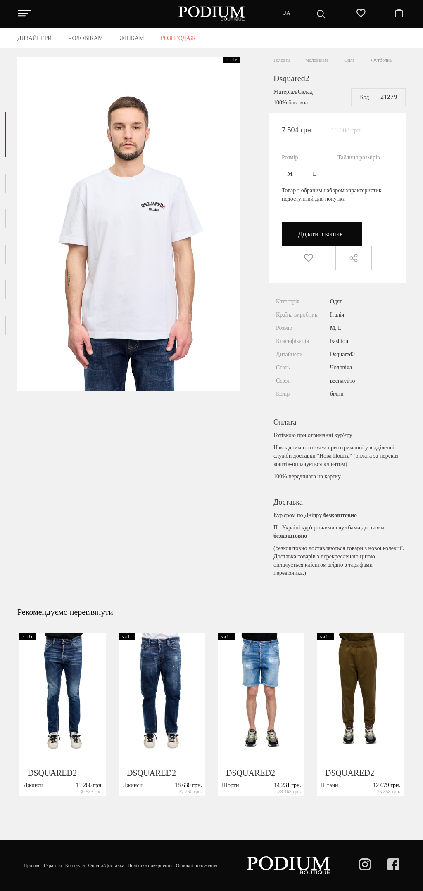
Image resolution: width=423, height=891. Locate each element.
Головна (281, 60)
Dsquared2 (291, 78)
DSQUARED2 (52, 800)
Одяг (349, 60)
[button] (5, 134)
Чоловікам (317, 60)
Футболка (381, 60)
